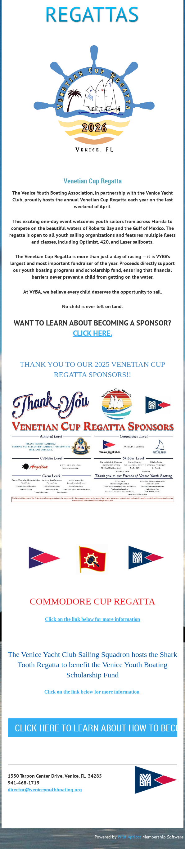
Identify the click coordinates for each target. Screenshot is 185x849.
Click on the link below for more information (92, 619)
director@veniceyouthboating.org (45, 789)
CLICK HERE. (92, 333)
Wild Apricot (129, 837)
